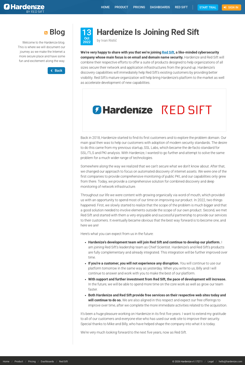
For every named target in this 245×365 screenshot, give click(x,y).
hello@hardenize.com (230, 361)
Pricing (32, 361)
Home (6, 361)
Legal (211, 361)
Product (19, 361)
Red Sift (168, 52)
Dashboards (47, 361)
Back (56, 71)
